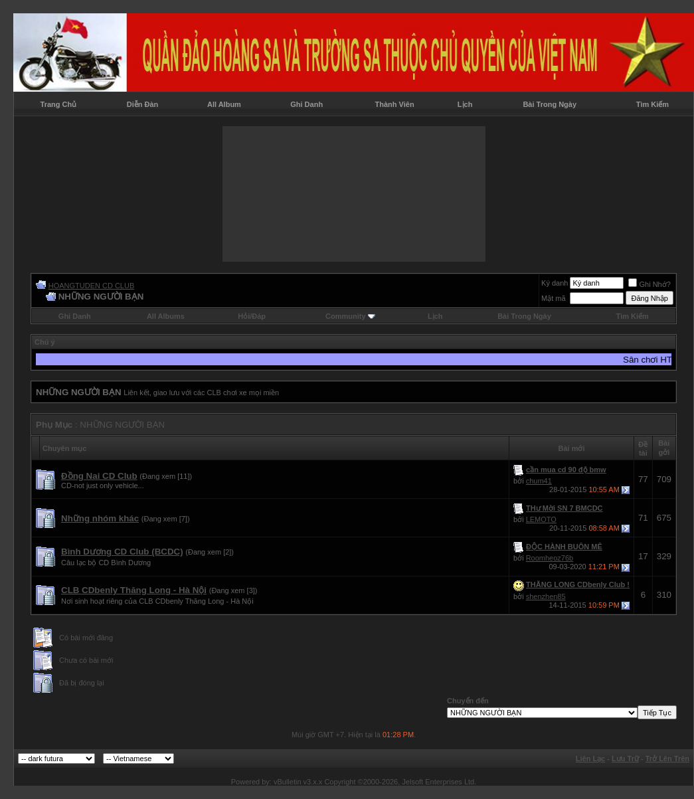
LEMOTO (541, 519)
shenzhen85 (546, 596)
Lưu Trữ (625, 758)
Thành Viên (394, 104)
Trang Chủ (59, 104)
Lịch (465, 104)
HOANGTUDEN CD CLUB (91, 286)
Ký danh (554, 283)
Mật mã (553, 298)
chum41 (539, 481)
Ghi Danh (306, 104)
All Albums (166, 316)
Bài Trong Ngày (549, 104)
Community (350, 316)
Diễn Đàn (143, 104)
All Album (224, 104)
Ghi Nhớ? (649, 284)
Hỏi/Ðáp (252, 316)
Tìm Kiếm (652, 104)
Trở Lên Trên (667, 758)
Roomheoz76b (550, 558)
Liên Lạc (591, 758)
